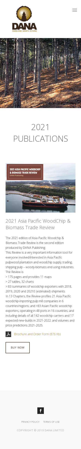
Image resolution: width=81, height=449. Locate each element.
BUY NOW (18, 347)
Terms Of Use (51, 421)
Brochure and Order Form (31, 334)
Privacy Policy (30, 421)
